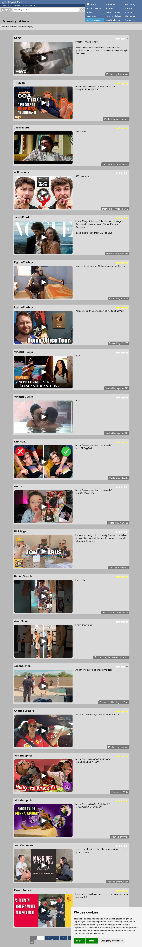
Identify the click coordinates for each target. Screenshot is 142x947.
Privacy (128, 12)
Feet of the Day (113, 12)
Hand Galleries (113, 20)
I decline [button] (92, 941)
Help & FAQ (129, 4)
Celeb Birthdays (113, 16)
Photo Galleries (94, 8)
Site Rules (110, 4)
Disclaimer (129, 16)
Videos (90, 12)
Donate (128, 8)
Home (93, 4)
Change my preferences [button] (112, 941)
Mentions (91, 16)
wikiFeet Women (93, 20)
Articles (109, 8)
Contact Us (129, 20)
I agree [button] (79, 941)
